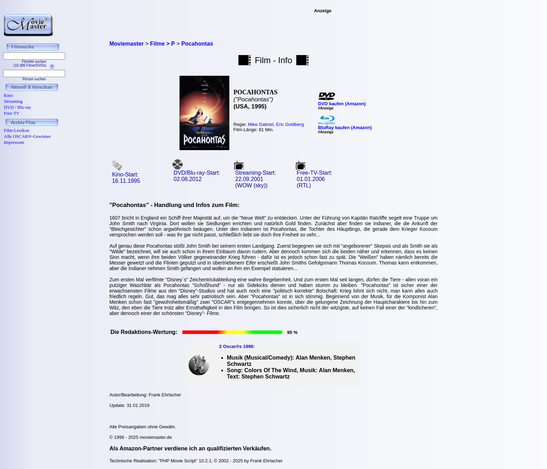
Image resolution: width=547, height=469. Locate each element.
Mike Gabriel (261, 124)
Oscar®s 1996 (238, 346)
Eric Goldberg (290, 124)
